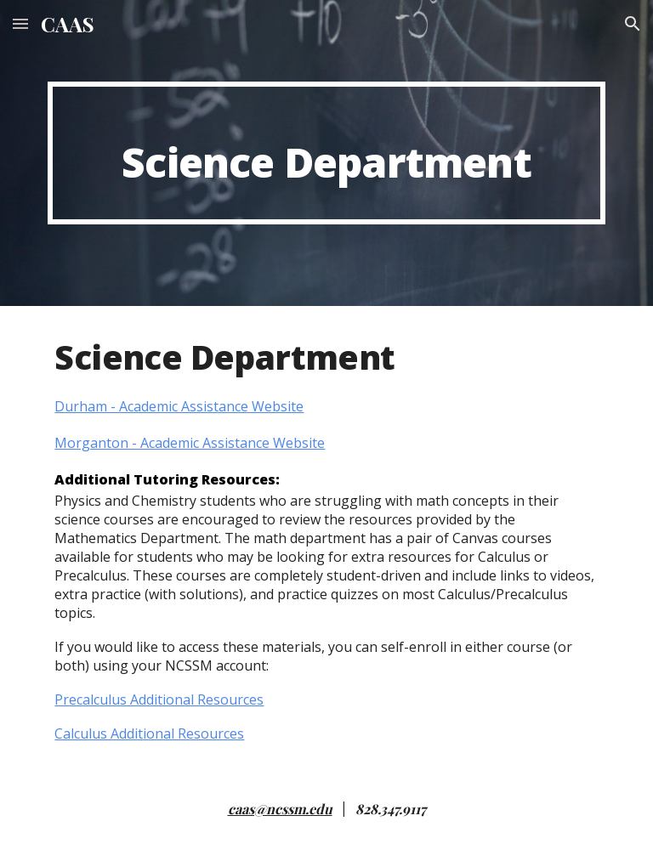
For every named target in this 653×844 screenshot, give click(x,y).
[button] (20, 23)
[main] (326, 153)
